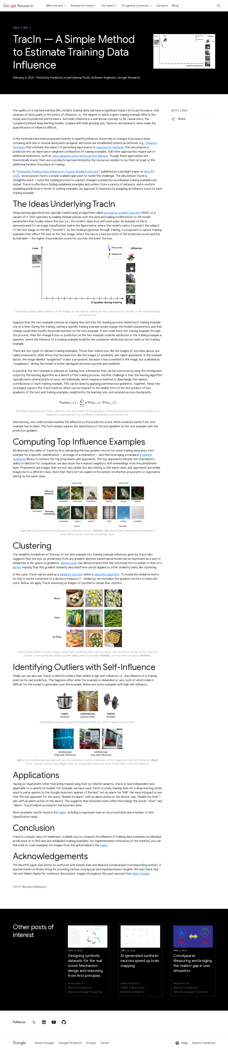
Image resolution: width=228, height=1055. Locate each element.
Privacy (91, 1043)
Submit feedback (203, 1043)
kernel (16, 567)
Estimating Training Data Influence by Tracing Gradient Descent (58, 171)
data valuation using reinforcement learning (80, 156)
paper (62, 812)
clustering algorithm (107, 574)
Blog (25, 27)
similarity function (71, 574)
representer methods (110, 147)
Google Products (70, 1043)
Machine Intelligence (34, 886)
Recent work (69, 563)
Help (181, 1043)
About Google (44, 1043)
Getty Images (140, 873)
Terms (104, 1043)
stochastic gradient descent (122, 213)
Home (16, 27)
